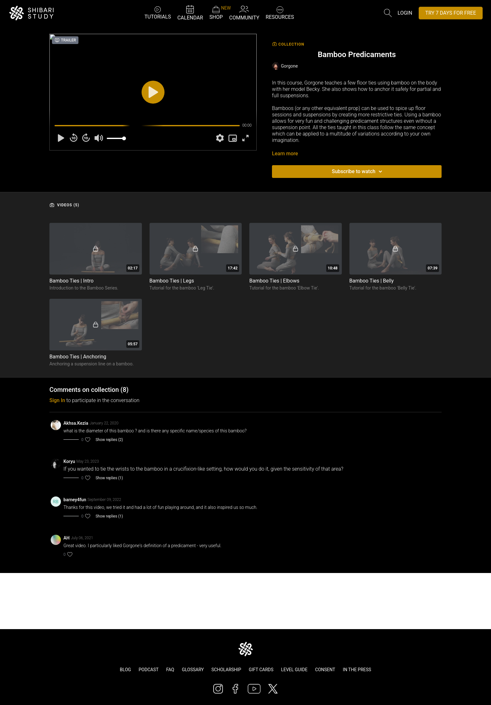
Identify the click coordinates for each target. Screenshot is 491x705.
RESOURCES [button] (280, 12)
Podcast (149, 669)
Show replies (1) (109, 478)
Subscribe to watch (358, 171)
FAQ (170, 669)
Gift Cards (261, 669)
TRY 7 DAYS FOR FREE (450, 13)
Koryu (69, 461)
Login (405, 13)
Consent (325, 669)
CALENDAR (190, 12)
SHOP (216, 12)
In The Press (357, 669)
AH (66, 537)
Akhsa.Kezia (75, 423)
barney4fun (74, 499)
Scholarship (226, 669)
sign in (57, 400)
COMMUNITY (244, 12)
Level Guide (294, 669)
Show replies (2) (109, 439)
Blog (125, 669)
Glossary (193, 669)
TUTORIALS (157, 12)
